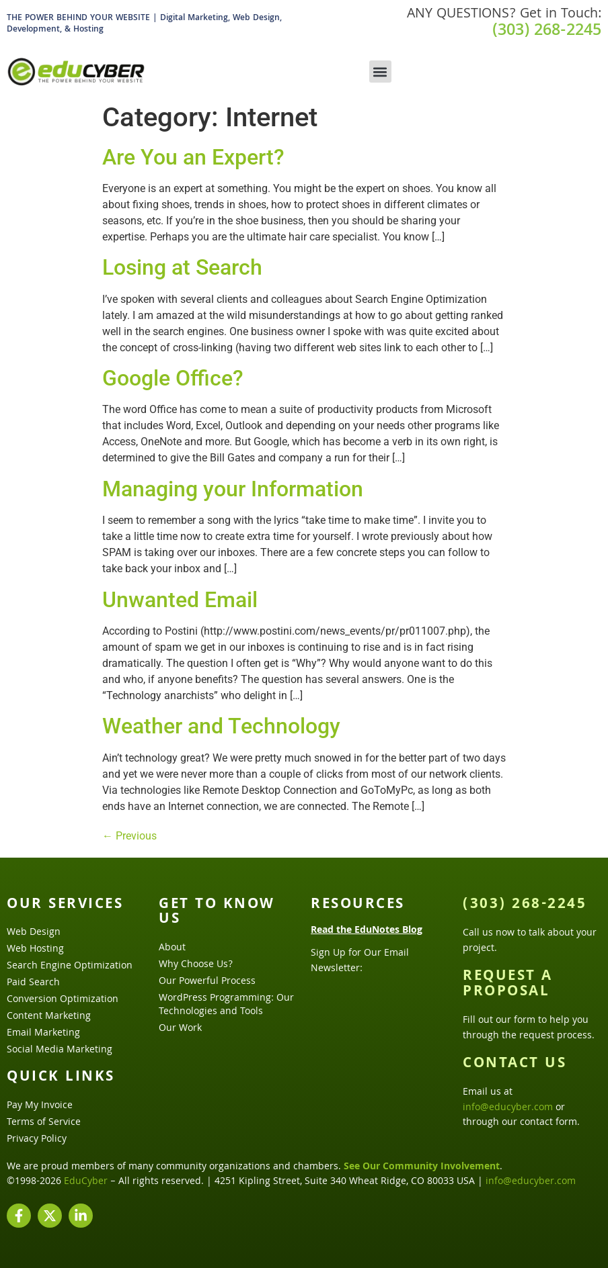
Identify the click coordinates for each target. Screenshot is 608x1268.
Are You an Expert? (193, 157)
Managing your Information (232, 489)
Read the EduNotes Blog (366, 931)
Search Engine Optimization (69, 966)
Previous (129, 835)
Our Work (180, 1029)
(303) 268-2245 (546, 31)
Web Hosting (35, 949)
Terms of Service (44, 1123)
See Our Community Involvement (422, 1167)
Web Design (34, 933)
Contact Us (514, 1064)
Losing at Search (182, 267)
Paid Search (33, 983)
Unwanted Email (180, 600)
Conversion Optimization (62, 1000)
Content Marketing (49, 1017)
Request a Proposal (508, 984)
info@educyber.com (508, 1108)
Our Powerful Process (207, 982)
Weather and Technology (221, 726)
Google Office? (172, 378)
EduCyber (86, 1182)
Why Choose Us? (196, 965)
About (172, 948)
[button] (380, 71)
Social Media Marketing (59, 1050)
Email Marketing (43, 1033)
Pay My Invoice (40, 1106)
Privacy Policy (37, 1139)
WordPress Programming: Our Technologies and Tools (226, 1005)
